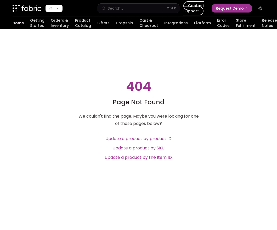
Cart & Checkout (148, 23)
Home (18, 24)
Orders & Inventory (60, 23)
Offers (103, 24)
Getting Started (37, 23)
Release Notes (269, 23)
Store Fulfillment (246, 23)
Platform (202, 24)
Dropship (124, 24)
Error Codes (223, 23)
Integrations (176, 24)
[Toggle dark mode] (260, 8)
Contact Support (193, 8)
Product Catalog (83, 23)
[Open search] (138, 8)
